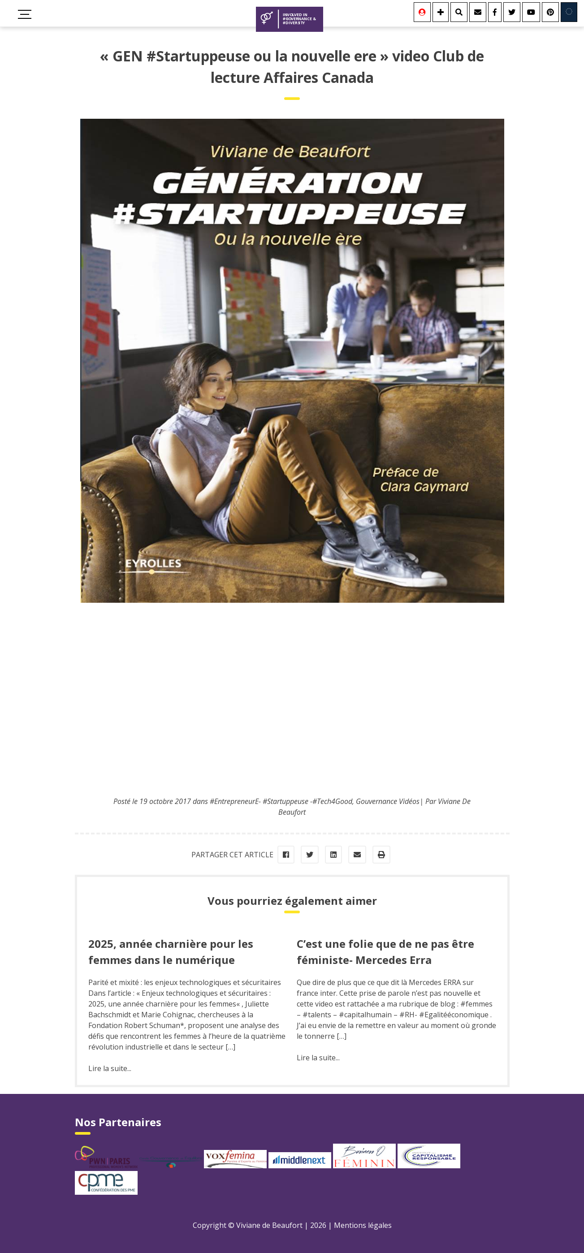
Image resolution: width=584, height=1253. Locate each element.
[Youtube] (531, 12)
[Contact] (477, 12)
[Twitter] (511, 12)
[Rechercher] (458, 12)
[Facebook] (495, 12)
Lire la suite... (109, 1068)
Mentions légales (363, 1225)
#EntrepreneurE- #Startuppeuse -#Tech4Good (281, 801)
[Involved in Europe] (569, 12)
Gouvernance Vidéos (388, 801)
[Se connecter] (422, 12)
